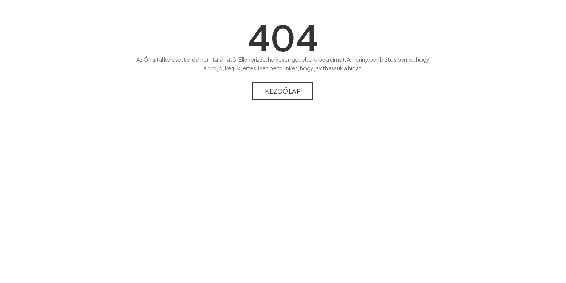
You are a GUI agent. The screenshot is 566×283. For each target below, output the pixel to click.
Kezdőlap (283, 91)
